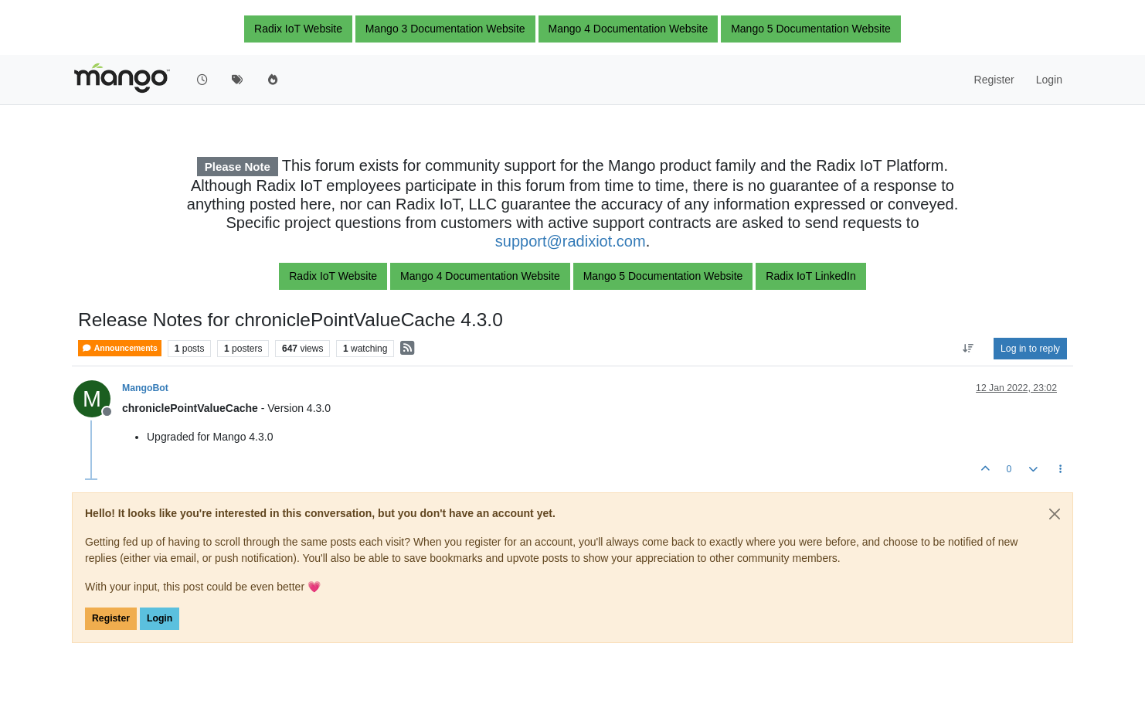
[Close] (1054, 514)
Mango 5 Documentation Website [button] (811, 28)
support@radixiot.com (570, 241)
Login (159, 618)
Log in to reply (1030, 348)
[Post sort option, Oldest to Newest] (968, 348)
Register (111, 618)
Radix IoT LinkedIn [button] (810, 276)
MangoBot (145, 388)
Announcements (120, 348)
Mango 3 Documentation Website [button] (445, 28)
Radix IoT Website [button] (298, 28)
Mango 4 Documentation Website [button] (628, 28)
